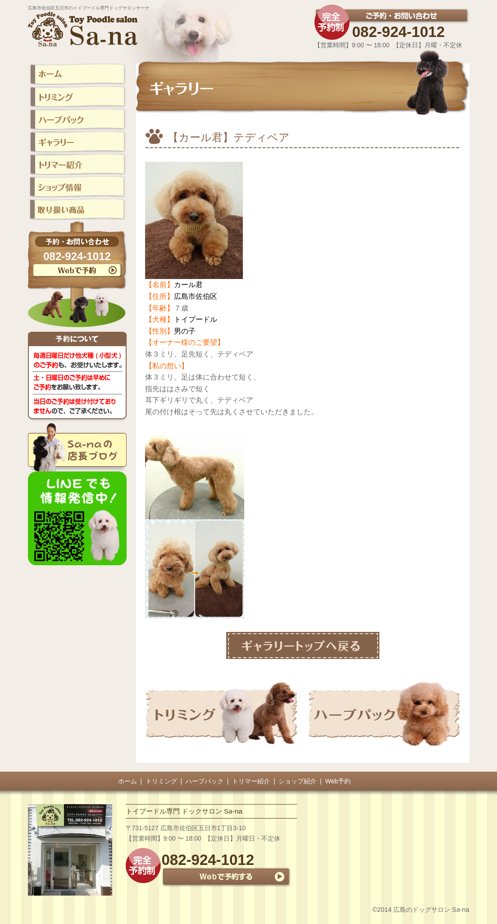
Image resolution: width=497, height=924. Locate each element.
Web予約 (338, 781)
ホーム (127, 781)
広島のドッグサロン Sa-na (431, 909)
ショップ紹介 (297, 781)
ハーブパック (204, 781)
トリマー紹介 (251, 781)
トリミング (161, 781)
